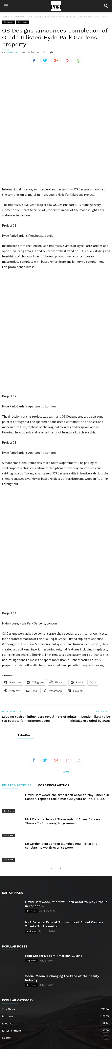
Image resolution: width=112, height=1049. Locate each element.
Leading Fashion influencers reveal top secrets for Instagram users (28, 622)
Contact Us (44, 1023)
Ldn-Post (11, 52)
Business (8, 22)
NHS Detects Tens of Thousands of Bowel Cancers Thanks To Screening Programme (63, 719)
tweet (67, 674)
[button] (106, 6)
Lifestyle (52, 910)
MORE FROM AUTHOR (53, 688)
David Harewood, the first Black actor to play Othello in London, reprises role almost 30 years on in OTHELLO (67, 700)
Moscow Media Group (63, 1043)
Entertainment (52, 917)
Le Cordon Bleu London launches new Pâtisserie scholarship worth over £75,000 (61, 738)
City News (22, 22)
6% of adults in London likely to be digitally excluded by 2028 (84, 622)
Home (5, 16)
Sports (52, 924)
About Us (24, 1023)
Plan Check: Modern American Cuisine (53, 842)
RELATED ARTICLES (16, 688)
